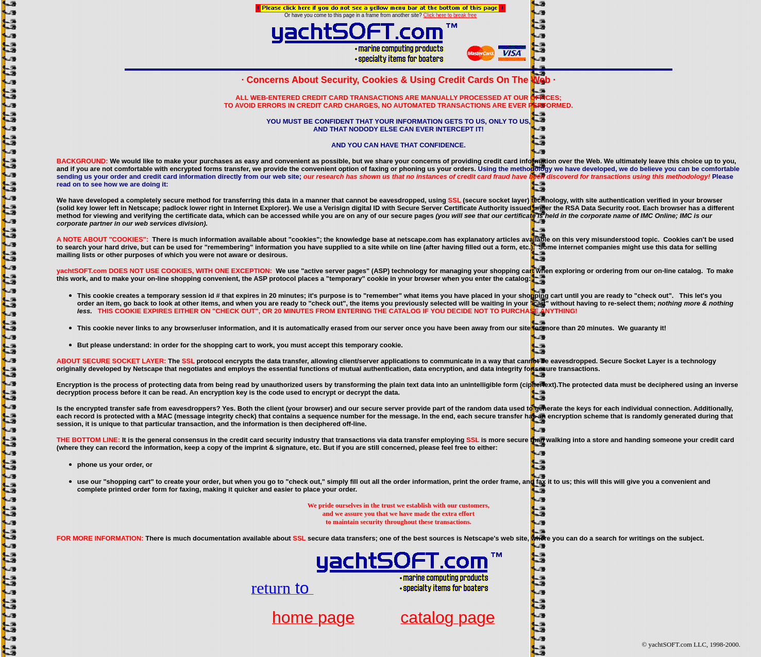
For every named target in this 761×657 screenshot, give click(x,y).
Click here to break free (450, 15)
